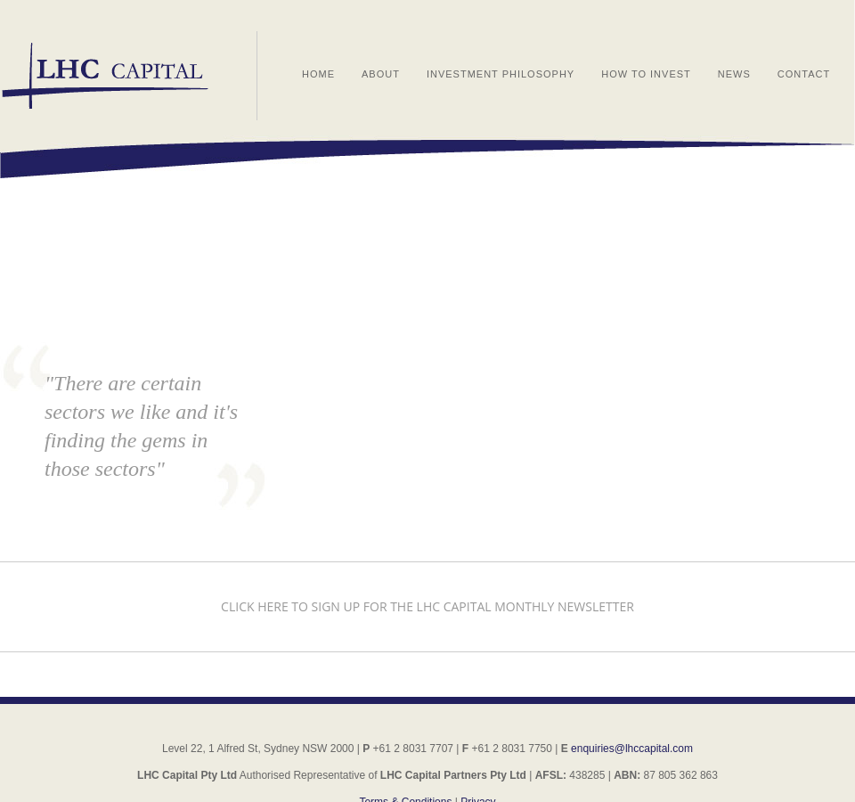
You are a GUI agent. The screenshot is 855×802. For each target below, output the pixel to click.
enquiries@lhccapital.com (632, 748)
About (381, 74)
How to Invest (646, 74)
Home (318, 74)
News (734, 74)
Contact (804, 74)
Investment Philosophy (500, 74)
